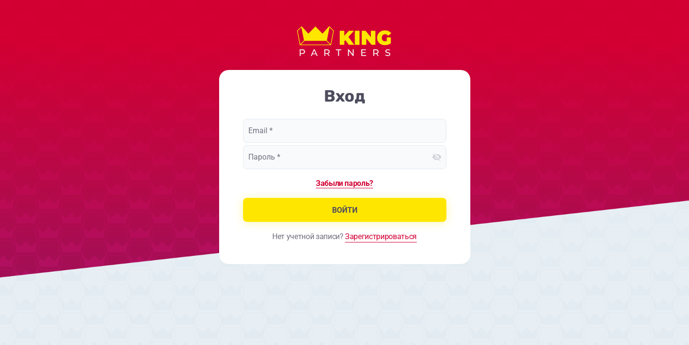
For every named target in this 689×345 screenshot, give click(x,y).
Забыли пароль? (344, 183)
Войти (344, 210)
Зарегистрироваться (381, 236)
